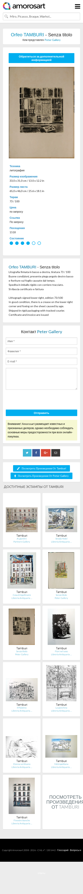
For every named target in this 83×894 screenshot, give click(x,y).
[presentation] (35, 400)
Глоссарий (62, 850)
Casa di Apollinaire (22, 595)
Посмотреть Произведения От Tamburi (41, 468)
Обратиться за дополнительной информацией (41, 58)
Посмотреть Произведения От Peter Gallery (41, 475)
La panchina (61, 707)
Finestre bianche (22, 820)
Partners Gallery (21, 541)
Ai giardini (22, 538)
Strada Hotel (61, 538)
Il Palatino (22, 707)
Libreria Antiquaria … (61, 541)
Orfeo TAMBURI (27, 34)
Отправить (41, 413)
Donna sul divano (21, 764)
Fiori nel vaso (61, 651)
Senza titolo (61, 595)
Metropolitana (61, 764)
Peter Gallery (53, 39)
